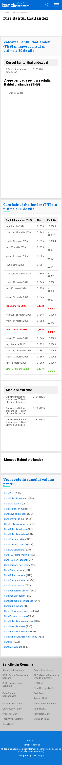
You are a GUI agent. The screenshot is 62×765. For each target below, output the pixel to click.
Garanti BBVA (41, 698)
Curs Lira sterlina (13, 503)
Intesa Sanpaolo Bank (45, 703)
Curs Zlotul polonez (14, 570)
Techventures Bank (12, 719)
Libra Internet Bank (12, 708)
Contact (31, 740)
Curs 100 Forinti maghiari (17, 554)
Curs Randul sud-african (17, 590)
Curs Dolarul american (16, 498)
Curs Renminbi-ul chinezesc (19, 601)
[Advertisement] (31, 162)
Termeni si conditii (31, 745)
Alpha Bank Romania (13, 670)
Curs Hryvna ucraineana (16, 631)
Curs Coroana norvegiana (17, 565)
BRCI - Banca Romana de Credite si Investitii (47, 676)
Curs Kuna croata (13, 647)
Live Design (31, 755)
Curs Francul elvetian (15, 508)
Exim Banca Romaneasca (9, 694)
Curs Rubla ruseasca (15, 575)
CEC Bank (39, 683)
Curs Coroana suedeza (16, 580)
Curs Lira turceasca (14, 585)
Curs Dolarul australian (16, 529)
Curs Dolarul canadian (15, 534)
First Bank (39, 693)
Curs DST (9, 641)
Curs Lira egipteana (14, 549)
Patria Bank (40, 708)
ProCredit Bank (10, 713)
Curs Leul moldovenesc (16, 524)
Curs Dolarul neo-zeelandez (19, 621)
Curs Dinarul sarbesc (15, 626)
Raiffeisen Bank (42, 713)
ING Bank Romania (12, 703)
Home (5, 13)
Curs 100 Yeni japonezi (16, 560)
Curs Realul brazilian (15, 595)
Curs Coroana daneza (15, 544)
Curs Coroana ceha (14, 539)
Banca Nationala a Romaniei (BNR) (39, 750)
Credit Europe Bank (44, 688)
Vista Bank (8, 724)
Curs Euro (9, 493)
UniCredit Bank (41, 719)
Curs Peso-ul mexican (15, 616)
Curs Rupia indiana (14, 606)
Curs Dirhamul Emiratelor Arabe (21, 636)
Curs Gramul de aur (14, 519)
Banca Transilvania (43, 670)
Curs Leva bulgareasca (16, 514)
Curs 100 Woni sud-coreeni (18, 611)
